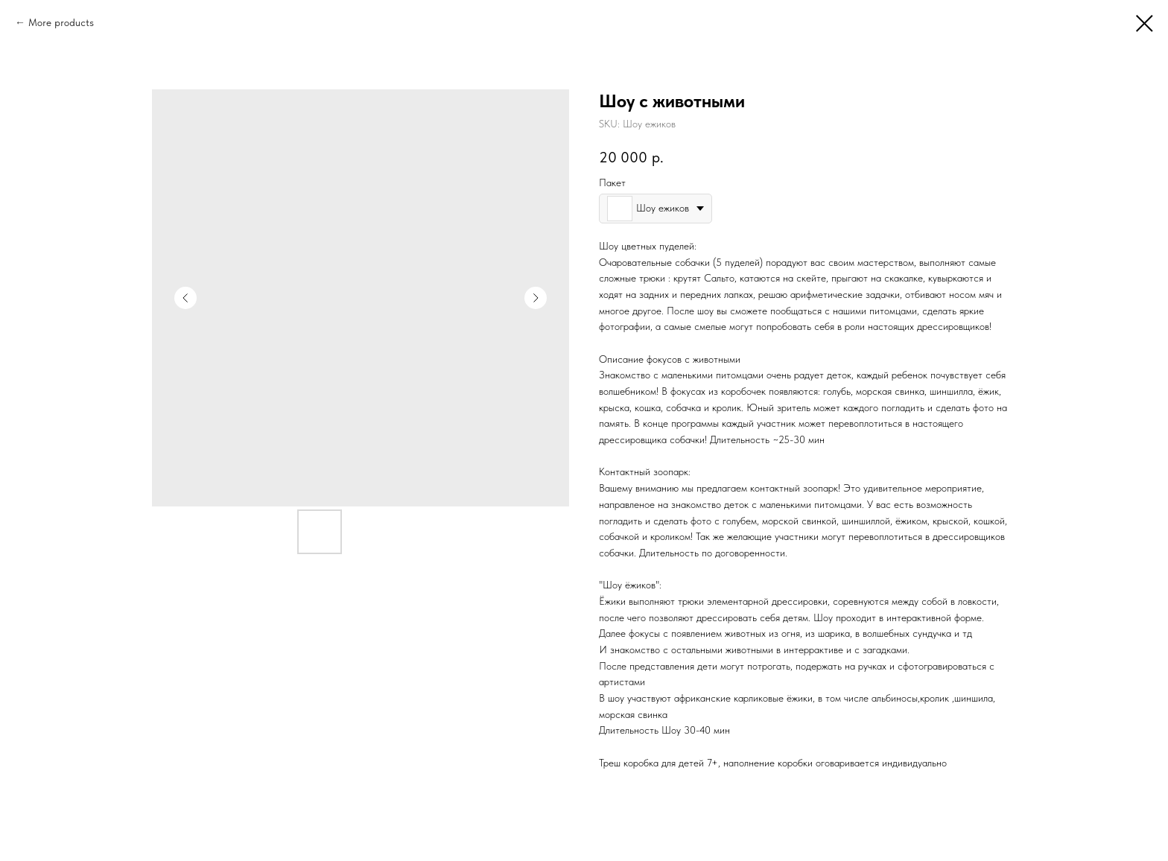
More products (61, 22)
